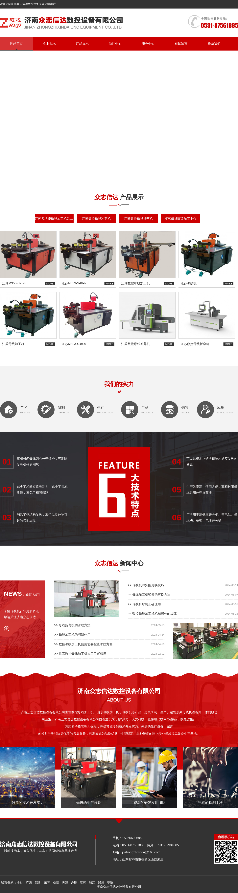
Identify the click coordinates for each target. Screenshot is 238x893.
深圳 (38, 882)
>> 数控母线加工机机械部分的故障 (152, 613)
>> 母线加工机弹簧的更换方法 (149, 594)
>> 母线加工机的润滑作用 (72, 634)
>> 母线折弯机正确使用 (144, 604)
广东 (29, 882)
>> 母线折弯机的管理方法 (72, 625)
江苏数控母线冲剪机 (96, 218)
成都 (56, 882)
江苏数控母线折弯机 (138, 218)
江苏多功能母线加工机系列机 (54, 218)
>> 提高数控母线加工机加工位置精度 (80, 653)
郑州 (101, 882)
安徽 (110, 882)
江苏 (83, 882)
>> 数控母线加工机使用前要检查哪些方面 (83, 644)
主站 (20, 882)
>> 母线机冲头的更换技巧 (146, 585)
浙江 (92, 882)
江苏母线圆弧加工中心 (180, 218)
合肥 (74, 882)
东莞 (47, 882)
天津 (65, 882)
